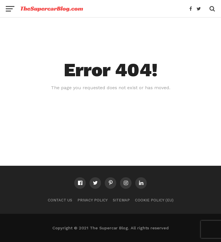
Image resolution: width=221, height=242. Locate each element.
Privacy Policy (92, 200)
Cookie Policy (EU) (154, 200)
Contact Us (60, 200)
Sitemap (121, 200)
